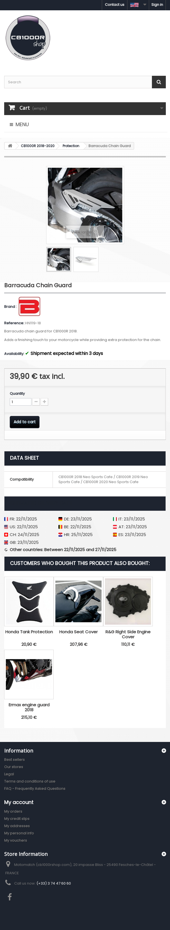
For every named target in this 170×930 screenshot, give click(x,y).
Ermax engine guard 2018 (29, 707)
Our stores (13, 767)
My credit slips (16, 818)
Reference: (14, 323)
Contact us (114, 4)
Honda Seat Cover (78, 632)
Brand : (11, 306)
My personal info (19, 833)
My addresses (17, 826)
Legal (9, 774)
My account (18, 802)
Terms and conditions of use (29, 781)
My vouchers (15, 840)
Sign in (157, 4)
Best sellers (14, 759)
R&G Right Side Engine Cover (128, 634)
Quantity (17, 393)
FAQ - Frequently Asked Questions (34, 788)
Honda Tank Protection (29, 632)
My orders (13, 811)
